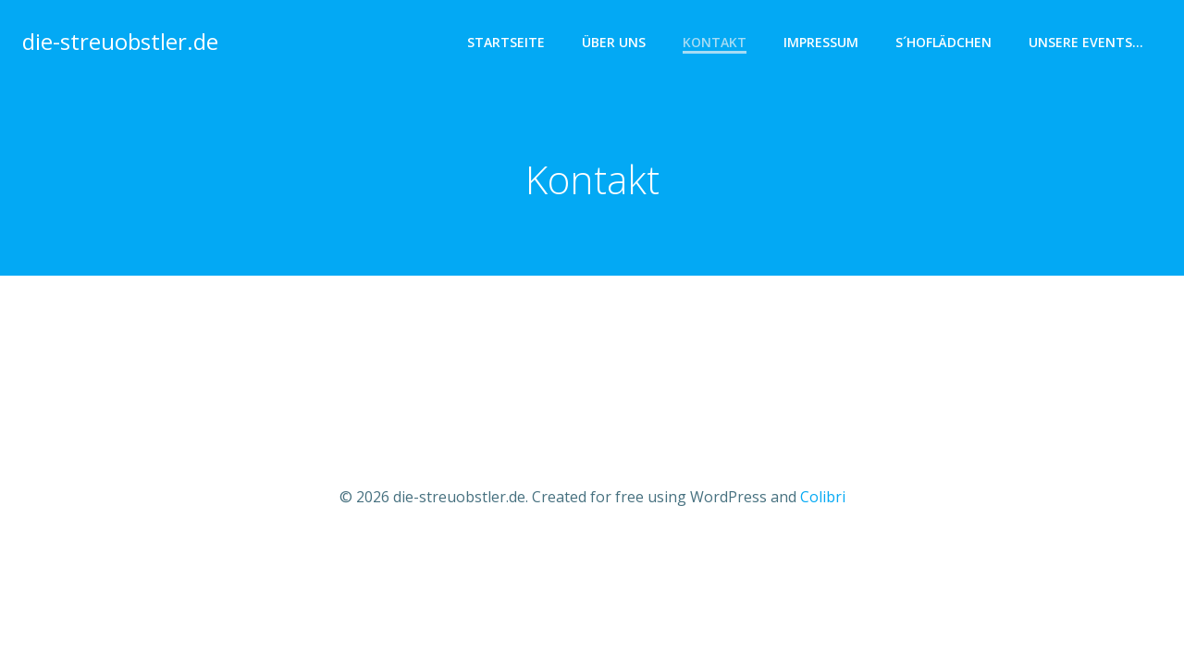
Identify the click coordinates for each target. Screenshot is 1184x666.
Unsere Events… (1086, 42)
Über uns (614, 42)
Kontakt (714, 42)
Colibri (822, 497)
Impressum (820, 42)
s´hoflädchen (943, 42)
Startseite (506, 42)
